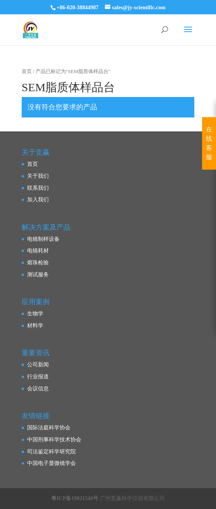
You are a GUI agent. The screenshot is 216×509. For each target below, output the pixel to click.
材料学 (35, 326)
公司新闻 (38, 365)
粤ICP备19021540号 (74, 498)
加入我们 (38, 200)
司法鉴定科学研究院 (51, 452)
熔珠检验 (38, 263)
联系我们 (38, 188)
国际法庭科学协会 (48, 428)
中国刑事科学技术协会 (54, 440)
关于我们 (38, 176)
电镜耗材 (38, 251)
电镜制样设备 (43, 239)
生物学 (35, 314)
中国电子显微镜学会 (51, 463)
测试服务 (38, 274)
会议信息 (38, 389)
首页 (27, 71)
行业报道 (38, 377)
